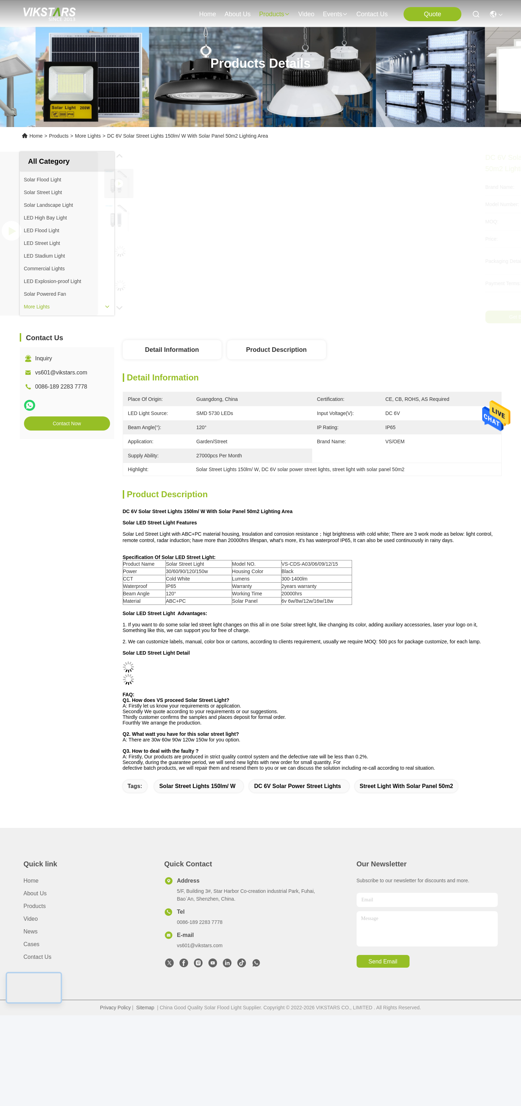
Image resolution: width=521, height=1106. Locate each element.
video (306, 14)
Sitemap (145, 1007)
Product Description (276, 349)
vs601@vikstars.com (61, 372)
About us (35, 893)
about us (237, 14)
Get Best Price (379, 317)
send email (383, 961)
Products (58, 136)
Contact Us (38, 957)
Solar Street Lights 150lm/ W (197, 786)
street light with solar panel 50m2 (406, 786)
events (335, 14)
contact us (372, 14)
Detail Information (172, 349)
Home (207, 14)
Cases (32, 944)
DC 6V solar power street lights (297, 786)
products (274, 14)
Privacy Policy (115, 1007)
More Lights (88, 136)
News (31, 931)
